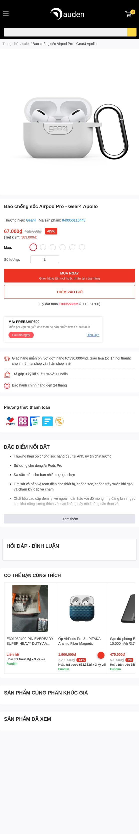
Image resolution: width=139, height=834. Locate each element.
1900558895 (68, 304)
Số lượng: (12, 259)
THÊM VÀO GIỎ (69, 292)
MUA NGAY (69, 276)
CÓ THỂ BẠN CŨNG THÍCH (32, 575)
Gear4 (31, 220)
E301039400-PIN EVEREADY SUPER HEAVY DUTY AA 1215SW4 (29, 643)
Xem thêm (70, 519)
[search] (131, 32)
